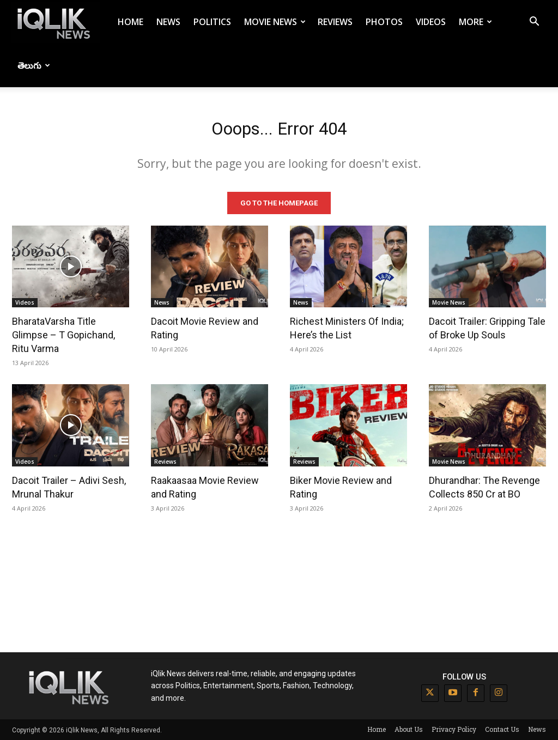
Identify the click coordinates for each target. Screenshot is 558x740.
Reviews (335, 22)
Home (130, 22)
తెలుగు (33, 65)
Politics (212, 22)
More (475, 22)
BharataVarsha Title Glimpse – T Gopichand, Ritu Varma (63, 334)
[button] (534, 22)
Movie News (275, 22)
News (168, 22)
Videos (431, 22)
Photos (384, 22)
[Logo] (55, 22)
